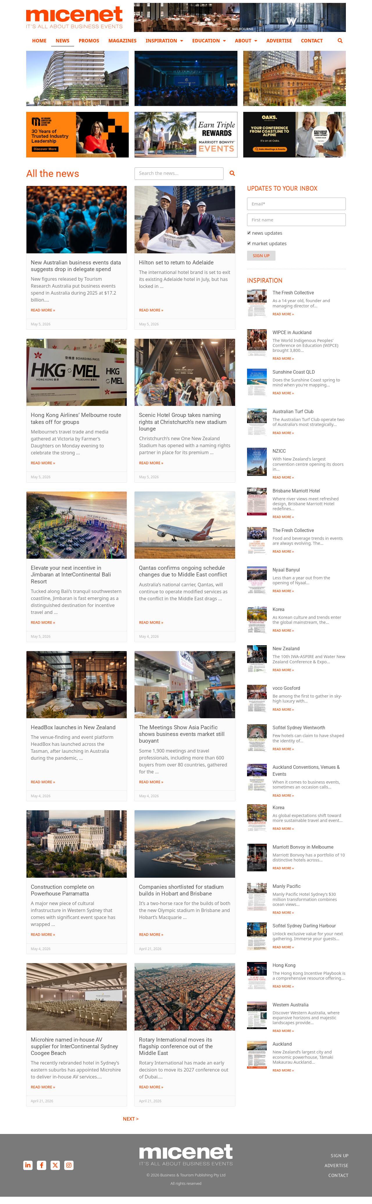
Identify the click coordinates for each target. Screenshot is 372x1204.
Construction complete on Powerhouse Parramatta (62, 897)
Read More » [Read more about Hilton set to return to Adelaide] (151, 317)
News (62, 40)
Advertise (279, 40)
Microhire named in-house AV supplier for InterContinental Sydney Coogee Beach (74, 1054)
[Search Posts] (179, 181)
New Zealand (286, 656)
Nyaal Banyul (286, 577)
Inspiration (164, 40)
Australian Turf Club (293, 419)
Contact (312, 40)
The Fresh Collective (293, 300)
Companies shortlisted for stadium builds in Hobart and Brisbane (181, 897)
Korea (279, 616)
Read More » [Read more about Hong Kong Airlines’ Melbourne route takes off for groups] (43, 470)
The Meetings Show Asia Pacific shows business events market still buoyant (182, 741)
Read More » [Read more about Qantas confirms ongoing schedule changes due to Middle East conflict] (151, 629)
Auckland (282, 1051)
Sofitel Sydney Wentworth (299, 735)
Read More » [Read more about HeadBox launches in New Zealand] (43, 789)
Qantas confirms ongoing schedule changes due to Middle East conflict (183, 578)
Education (209, 40)
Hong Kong (284, 972)
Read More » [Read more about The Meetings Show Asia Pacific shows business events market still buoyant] (151, 789)
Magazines (122, 40)
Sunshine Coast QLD (294, 379)
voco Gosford (286, 695)
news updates (267, 240)
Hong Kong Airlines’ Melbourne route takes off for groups (76, 426)
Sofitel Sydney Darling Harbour (304, 933)
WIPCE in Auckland (292, 340)
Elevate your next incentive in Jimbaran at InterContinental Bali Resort (71, 582)
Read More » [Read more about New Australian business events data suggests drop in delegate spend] (43, 317)
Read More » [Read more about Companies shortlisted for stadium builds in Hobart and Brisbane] (151, 942)
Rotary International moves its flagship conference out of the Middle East (175, 1054)
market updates (269, 251)
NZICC (279, 458)
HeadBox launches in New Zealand (73, 734)
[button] (340, 40)
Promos (89, 40)
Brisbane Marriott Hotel (296, 498)
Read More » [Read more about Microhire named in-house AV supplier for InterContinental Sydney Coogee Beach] (43, 1094)
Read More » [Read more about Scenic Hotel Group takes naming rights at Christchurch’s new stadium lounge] (151, 470)
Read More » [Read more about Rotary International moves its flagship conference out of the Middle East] (151, 1094)
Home (39, 40)
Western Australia (291, 1012)
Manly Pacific (287, 894)
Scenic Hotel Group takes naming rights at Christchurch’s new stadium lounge (182, 429)
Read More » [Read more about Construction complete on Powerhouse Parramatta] (43, 942)
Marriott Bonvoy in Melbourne (303, 854)
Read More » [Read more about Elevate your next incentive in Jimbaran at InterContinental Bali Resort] (43, 629)
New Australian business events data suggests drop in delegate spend (76, 273)
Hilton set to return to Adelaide (176, 269)
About (246, 40)
